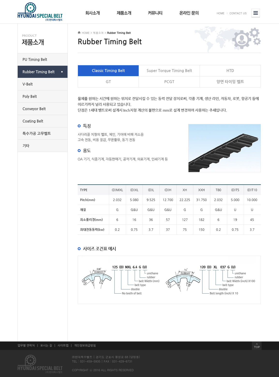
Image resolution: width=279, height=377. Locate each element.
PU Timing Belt (35, 59)
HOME (221, 13)
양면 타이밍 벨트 (230, 82)
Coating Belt (33, 121)
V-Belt (28, 84)
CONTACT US (238, 13)
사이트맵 (63, 345)
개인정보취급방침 (85, 345)
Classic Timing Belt (108, 70)
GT (108, 82)
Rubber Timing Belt (38, 72)
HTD (230, 70)
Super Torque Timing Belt (169, 70)
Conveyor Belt (34, 109)
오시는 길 (46, 345)
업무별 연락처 (26, 345)
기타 (26, 146)
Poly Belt (30, 96)
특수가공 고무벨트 (37, 133)
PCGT (169, 82)
